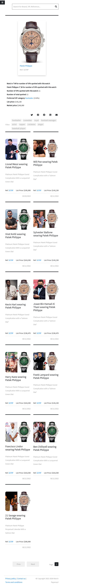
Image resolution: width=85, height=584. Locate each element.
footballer (29, 98)
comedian (27, 120)
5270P (11, 190)
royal (36, 120)
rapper (22, 124)
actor (14, 124)
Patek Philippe (26, 66)
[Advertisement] (74, 31)
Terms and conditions (13, 582)
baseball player (18, 128)
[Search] (35, 6)
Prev (19, 564)
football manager (48, 120)
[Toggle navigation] (2, 2)
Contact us (21, 578)
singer (40, 124)
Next (33, 564)
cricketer (31, 124)
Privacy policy (10, 578)
